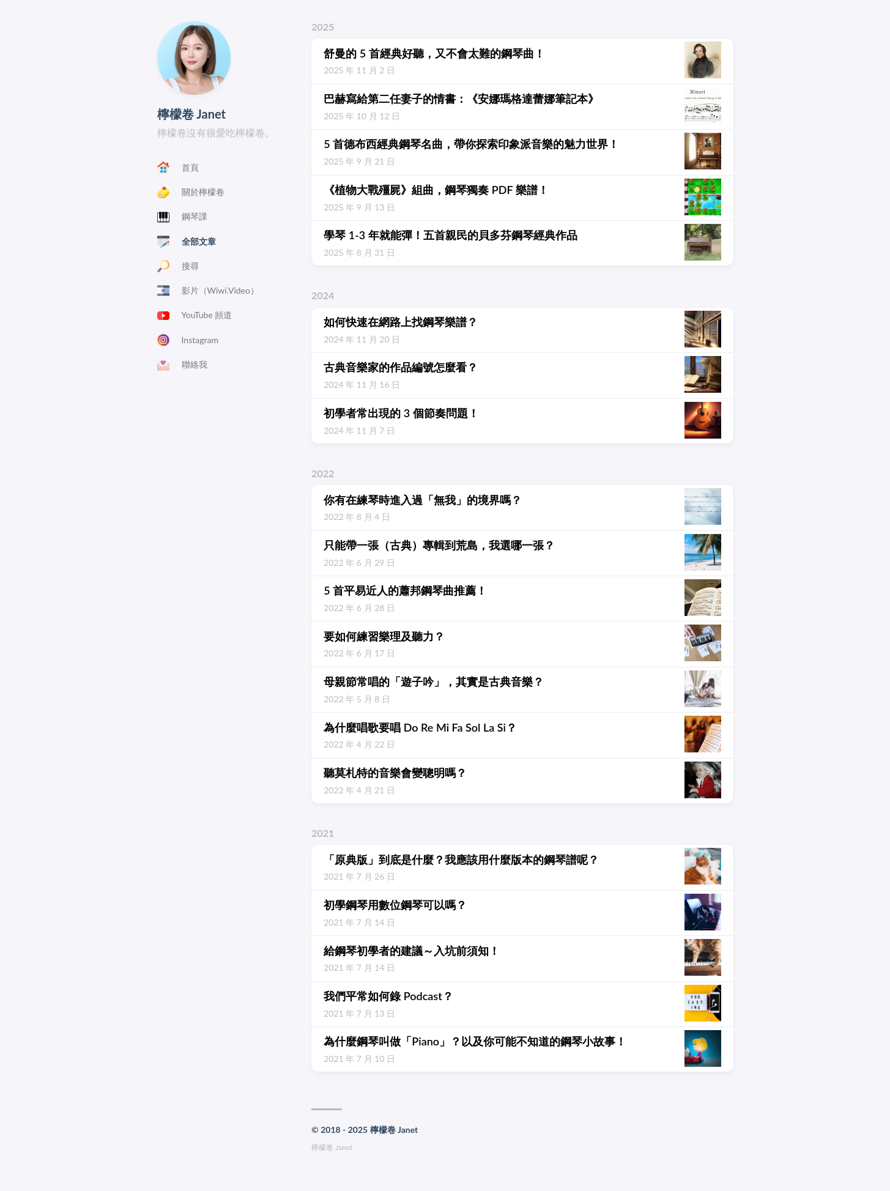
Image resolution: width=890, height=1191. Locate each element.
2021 (322, 833)
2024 (322, 295)
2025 (322, 26)
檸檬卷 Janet (191, 113)
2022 (322, 473)
